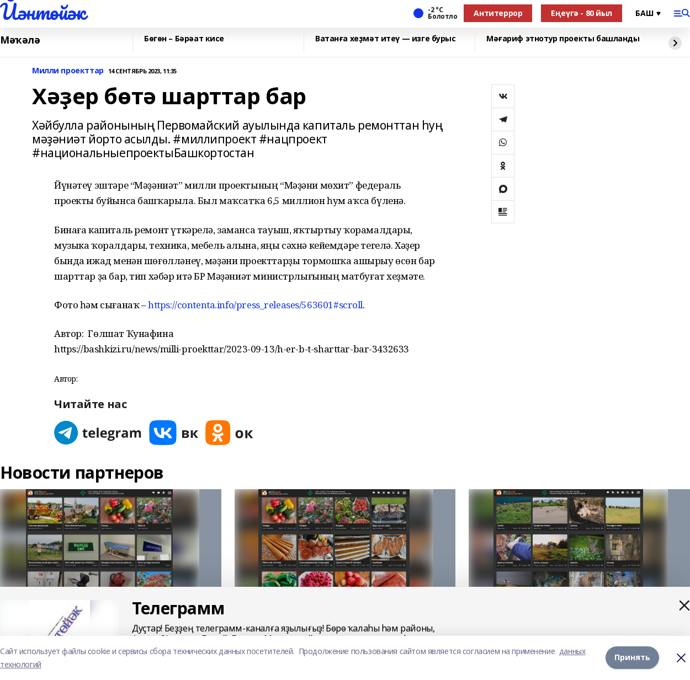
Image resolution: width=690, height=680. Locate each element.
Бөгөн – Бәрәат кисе (184, 39)
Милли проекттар (68, 71)
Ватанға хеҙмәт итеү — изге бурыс (385, 39)
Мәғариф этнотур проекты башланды (563, 39)
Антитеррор (498, 13)
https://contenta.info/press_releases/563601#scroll (255, 304)
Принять (632, 657)
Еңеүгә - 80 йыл (581, 13)
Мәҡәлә (20, 40)
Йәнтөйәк (43, 11)
